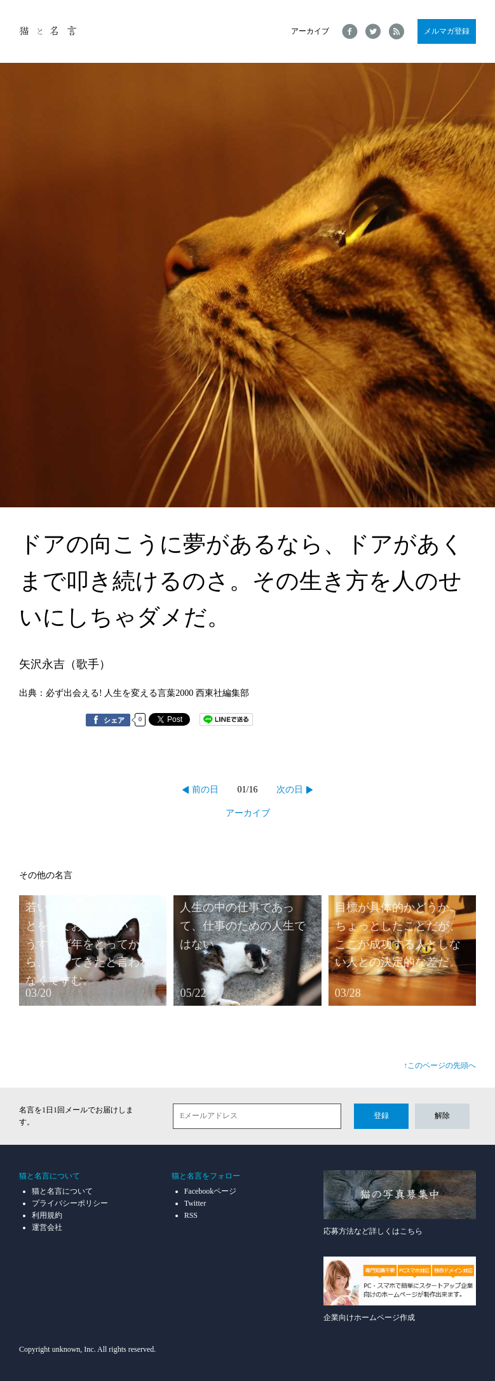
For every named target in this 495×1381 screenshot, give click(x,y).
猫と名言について (62, 1191)
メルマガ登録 (447, 31)
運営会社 (47, 1227)
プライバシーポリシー (70, 1203)
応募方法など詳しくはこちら (399, 1203)
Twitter (195, 1203)
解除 (442, 1115)
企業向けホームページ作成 (399, 1289)
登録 (381, 1115)
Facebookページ (210, 1191)
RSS (191, 1215)
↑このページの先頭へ (439, 1065)
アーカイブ (310, 31)
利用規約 (47, 1215)
